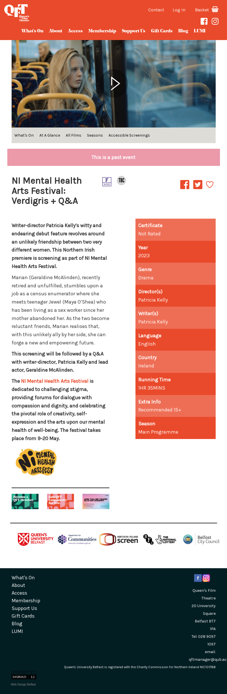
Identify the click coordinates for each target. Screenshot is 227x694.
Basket (206, 9)
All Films (73, 135)
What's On (32, 31)
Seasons (95, 135)
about (55, 31)
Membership (102, 31)
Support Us (133, 31)
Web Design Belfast (23, 684)
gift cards (162, 31)
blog (183, 31)
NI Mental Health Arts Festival (54, 381)
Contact (156, 9)
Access (75, 31)
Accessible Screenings (129, 135)
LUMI (199, 31)
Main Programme (158, 432)
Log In (179, 9)
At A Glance (49, 135)
